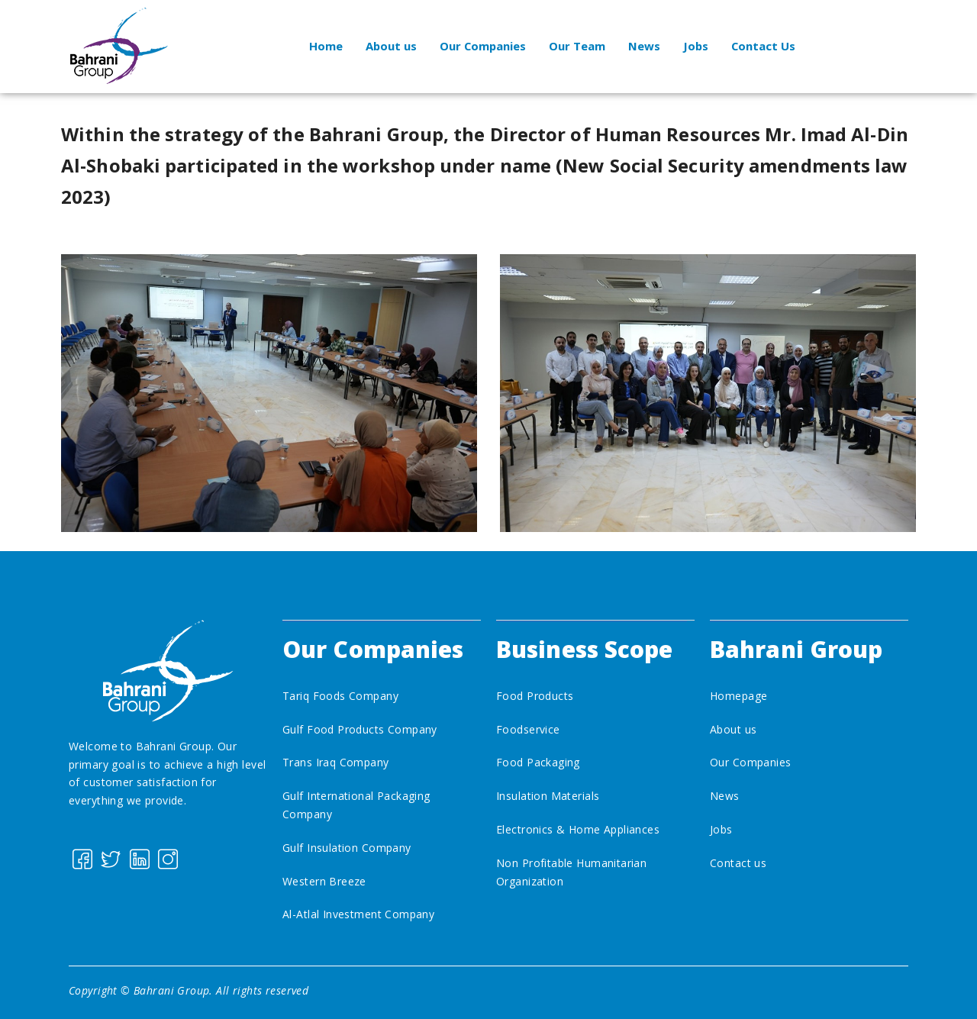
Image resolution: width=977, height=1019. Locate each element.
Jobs (697, 45)
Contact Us (765, 45)
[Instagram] (167, 858)
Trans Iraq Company (335, 762)
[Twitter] (109, 858)
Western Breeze (324, 881)
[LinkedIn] (138, 858)
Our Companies (483, 45)
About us (390, 45)
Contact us (738, 863)
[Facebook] (81, 858)
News (645, 45)
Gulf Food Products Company (359, 729)
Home (324, 45)
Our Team (578, 45)
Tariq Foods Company (340, 695)
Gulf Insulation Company (346, 847)
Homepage (738, 695)
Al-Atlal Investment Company (358, 914)
